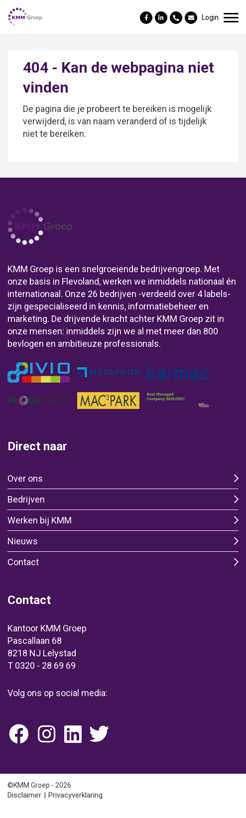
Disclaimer (24, 795)
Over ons (25, 478)
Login (210, 17)
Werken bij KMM (39, 520)
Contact (23, 562)
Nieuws (22, 541)
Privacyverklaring (75, 795)
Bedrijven (26, 499)
